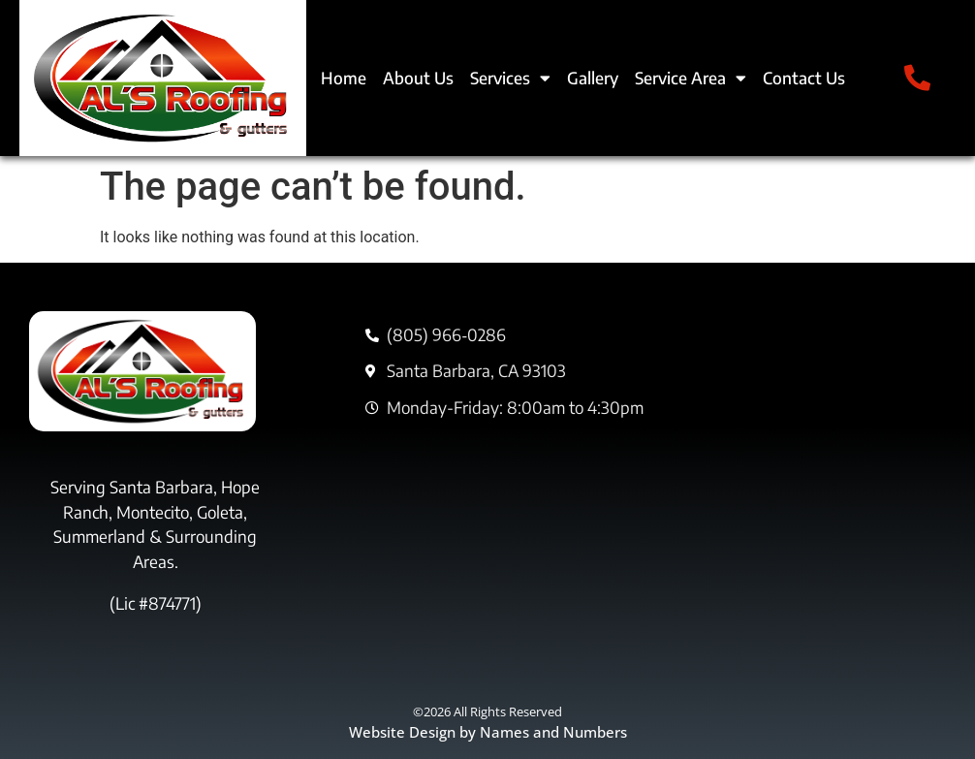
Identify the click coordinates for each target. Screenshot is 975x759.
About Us (418, 77)
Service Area (690, 78)
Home (343, 77)
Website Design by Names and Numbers (488, 732)
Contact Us (804, 77)
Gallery (592, 77)
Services (510, 78)
